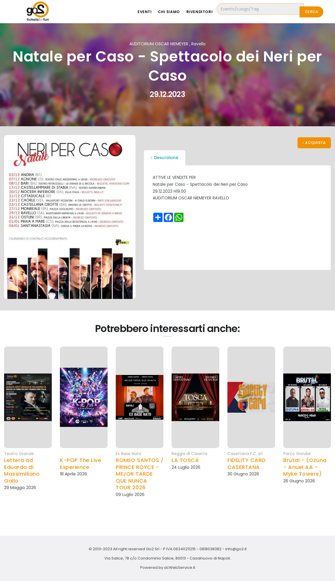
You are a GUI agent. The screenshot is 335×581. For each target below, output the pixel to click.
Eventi (153, 11)
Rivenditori (211, 11)
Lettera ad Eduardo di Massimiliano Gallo (22, 470)
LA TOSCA (185, 460)
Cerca (311, 11)
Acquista (313, 142)
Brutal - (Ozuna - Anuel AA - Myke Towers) (305, 466)
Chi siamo (179, 11)
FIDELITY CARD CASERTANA (246, 463)
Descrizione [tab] (164, 158)
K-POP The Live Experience (80, 463)
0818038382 (210, 549)
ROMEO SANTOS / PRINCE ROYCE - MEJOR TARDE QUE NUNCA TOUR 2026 (139, 473)
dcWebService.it (179, 567)
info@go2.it (236, 549)
